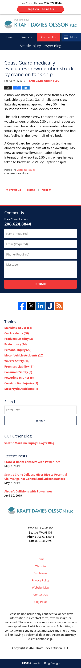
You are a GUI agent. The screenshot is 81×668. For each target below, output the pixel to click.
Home (9, 37)
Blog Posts (40, 602)
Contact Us (48, 37)
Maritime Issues (26, 169)
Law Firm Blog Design (40, 663)
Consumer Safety (18, 372)
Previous (13, 189)
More (73, 37)
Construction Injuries (21, 383)
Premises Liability (19, 366)
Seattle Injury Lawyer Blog (40, 23)
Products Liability (19, 339)
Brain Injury (15, 344)
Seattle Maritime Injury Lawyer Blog (29, 443)
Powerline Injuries (19, 378)
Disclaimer (40, 573)
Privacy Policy (40, 580)
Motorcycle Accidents (21, 389)
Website (27, 37)
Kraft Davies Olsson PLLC (52, 648)
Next (46, 189)
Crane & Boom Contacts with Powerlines (32, 462)
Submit (41, 284)
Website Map (40, 587)
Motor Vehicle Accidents (23, 355)
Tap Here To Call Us (40, 9)
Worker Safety (16, 361)
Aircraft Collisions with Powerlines (28, 491)
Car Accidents (16, 333)
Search (40, 420)
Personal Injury (17, 350)
